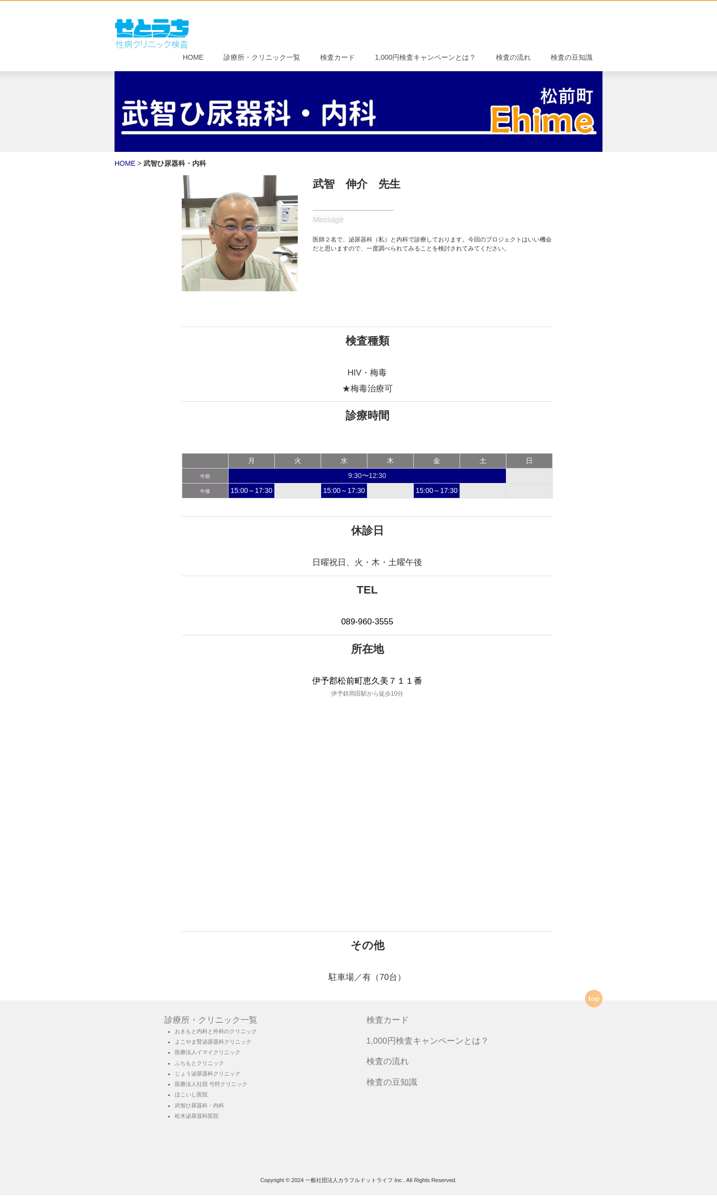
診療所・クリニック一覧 (262, 60)
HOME (193, 60)
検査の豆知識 (572, 60)
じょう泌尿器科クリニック (207, 1079)
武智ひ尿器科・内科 (199, 1111)
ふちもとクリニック (199, 1069)
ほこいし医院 (191, 1100)
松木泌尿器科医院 (197, 1122)
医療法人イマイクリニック (207, 1058)
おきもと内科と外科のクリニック (216, 1037)
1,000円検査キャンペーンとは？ (425, 60)
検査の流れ (513, 60)
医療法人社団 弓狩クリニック (211, 1090)
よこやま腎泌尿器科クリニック (213, 1048)
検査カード (337, 60)
